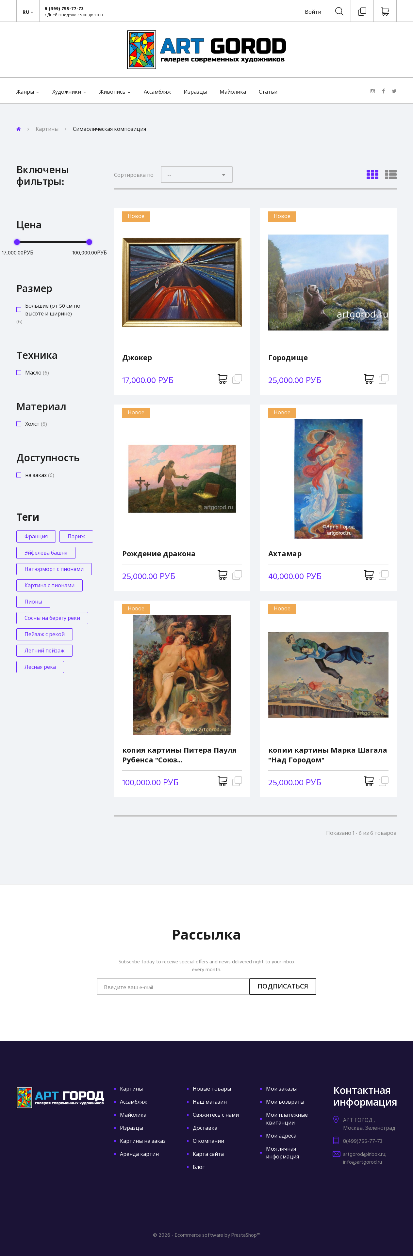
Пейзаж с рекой (45, 635)
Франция (36, 537)
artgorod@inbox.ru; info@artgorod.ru (364, 1158)
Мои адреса (281, 1136)
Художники (66, 92)
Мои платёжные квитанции (287, 1119)
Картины (47, 129)
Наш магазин (210, 1102)
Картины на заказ (143, 1141)
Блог (199, 1168)
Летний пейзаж (44, 651)
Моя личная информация (282, 1153)
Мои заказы (281, 1089)
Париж (76, 537)
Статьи (268, 92)
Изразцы (195, 92)
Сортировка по (134, 175)
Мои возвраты (285, 1102)
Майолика (233, 92)
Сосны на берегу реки (52, 618)
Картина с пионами (49, 586)
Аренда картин (139, 1154)
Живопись (112, 92)
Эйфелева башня (46, 553)
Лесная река (40, 667)
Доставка (205, 1128)
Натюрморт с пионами (54, 569)
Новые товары (212, 1089)
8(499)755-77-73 (362, 1141)
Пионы (33, 602)
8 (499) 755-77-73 (64, 9)
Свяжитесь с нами (216, 1115)
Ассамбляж (157, 92)
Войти (313, 12)
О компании (208, 1141)
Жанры (25, 92)
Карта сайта (208, 1154)
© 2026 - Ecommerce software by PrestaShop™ (206, 1235)
